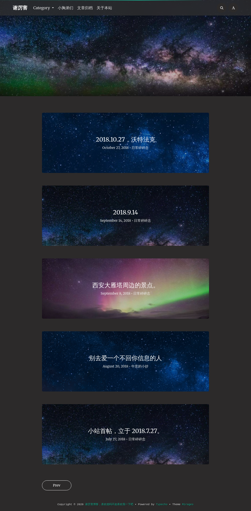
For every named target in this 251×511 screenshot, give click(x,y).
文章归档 (85, 7)
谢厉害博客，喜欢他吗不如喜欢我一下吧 (109, 504)
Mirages (187, 504)
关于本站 (104, 7)
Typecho (161, 504)
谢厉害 (20, 8)
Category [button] (42, 7)
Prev (56, 485)
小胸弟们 (65, 7)
